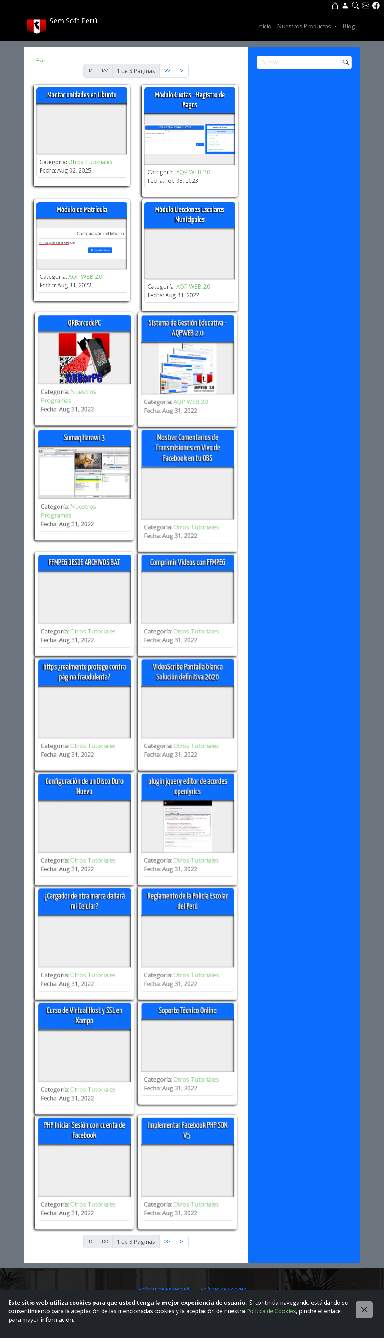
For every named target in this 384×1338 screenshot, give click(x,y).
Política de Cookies (271, 1311)
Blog (349, 26)
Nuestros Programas (59, 392)
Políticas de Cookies (223, 1289)
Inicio (264, 26)
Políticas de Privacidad (163, 1289)
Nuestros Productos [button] (304, 26)
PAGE (39, 60)
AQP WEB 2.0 (193, 172)
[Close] (364, 1309)
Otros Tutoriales (90, 162)
